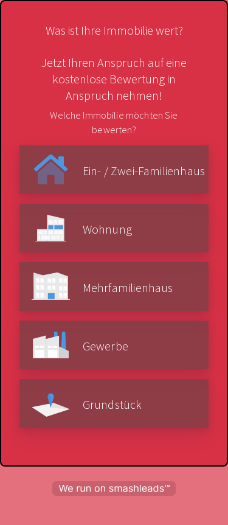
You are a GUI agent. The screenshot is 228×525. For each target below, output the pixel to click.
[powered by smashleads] (114, 488)
